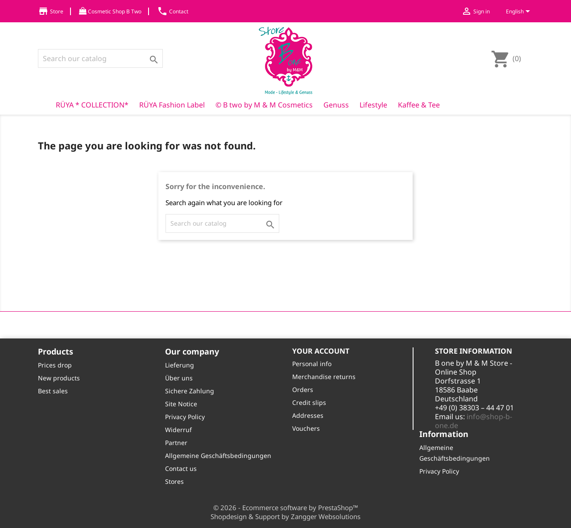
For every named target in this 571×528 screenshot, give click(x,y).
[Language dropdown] (519, 12)
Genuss (336, 105)
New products (59, 378)
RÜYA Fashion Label (172, 105)
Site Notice (181, 404)
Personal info (311, 363)
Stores (174, 481)
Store (50, 11)
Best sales (53, 391)
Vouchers (306, 428)
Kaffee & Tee (419, 105)
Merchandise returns (324, 376)
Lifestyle (373, 105)
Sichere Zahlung (189, 391)
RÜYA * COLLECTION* (92, 105)
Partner (176, 442)
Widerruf (178, 429)
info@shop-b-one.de (473, 421)
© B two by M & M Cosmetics (264, 105)
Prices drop (55, 365)
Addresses (307, 415)
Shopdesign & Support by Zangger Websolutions (285, 516)
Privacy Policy (185, 416)
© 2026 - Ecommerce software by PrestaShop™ (285, 507)
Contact (172, 11)
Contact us (181, 468)
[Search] (100, 58)
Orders (302, 389)
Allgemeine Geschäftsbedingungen (218, 455)
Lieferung (179, 365)
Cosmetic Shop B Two (110, 11)
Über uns (179, 378)
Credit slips (309, 402)
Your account (320, 351)
